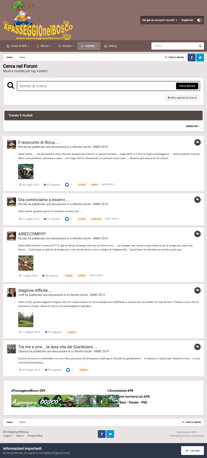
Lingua (7, 435)
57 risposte (53, 332)
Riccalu (22, 146)
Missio (44, 45)
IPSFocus (23, 432)
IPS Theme (9, 432)
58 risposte (50, 275)
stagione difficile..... (35, 290)
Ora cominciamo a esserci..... (44, 199)
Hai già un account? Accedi (159, 20)
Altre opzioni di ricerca (182, 97)
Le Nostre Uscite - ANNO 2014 (89, 146)
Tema (20, 435)
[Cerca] (165, 46)
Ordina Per (192, 126)
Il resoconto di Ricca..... (39, 142)
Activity (90, 45)
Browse (67, 45)
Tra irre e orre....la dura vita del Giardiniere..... (58, 346)
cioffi (21, 294)
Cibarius (23, 351)
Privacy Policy (35, 435)
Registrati (187, 20)
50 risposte (53, 369)
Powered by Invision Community (186, 435)
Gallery (112, 45)
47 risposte (52, 184)
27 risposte (52, 218)
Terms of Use (51, 452)
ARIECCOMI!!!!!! (32, 234)
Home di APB (18, 45)
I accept (192, 450)
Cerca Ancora (187, 85)
